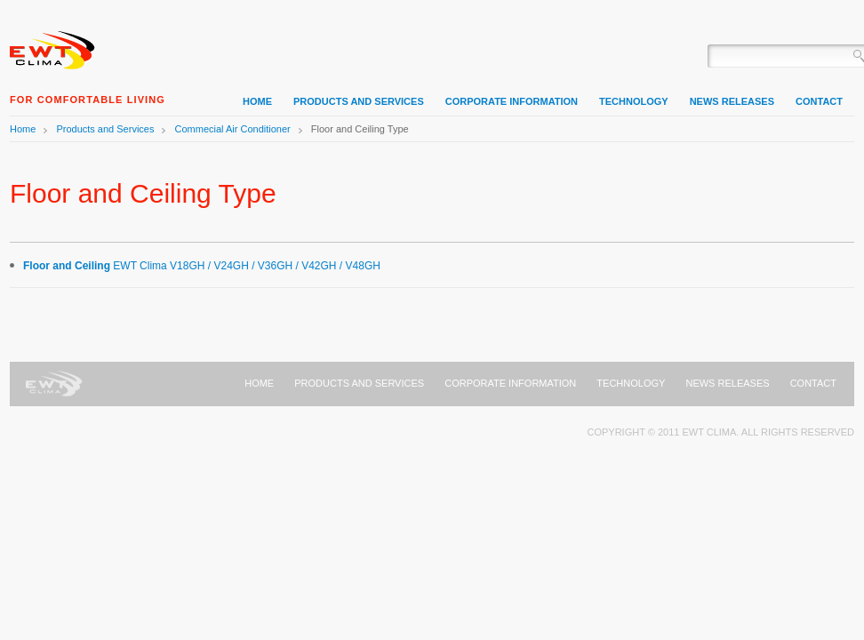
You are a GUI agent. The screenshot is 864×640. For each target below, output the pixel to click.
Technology (630, 383)
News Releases (727, 383)
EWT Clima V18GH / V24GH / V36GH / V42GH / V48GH (201, 266)
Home (54, 49)
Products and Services (105, 129)
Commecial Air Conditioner (233, 129)
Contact (813, 383)
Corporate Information (510, 383)
